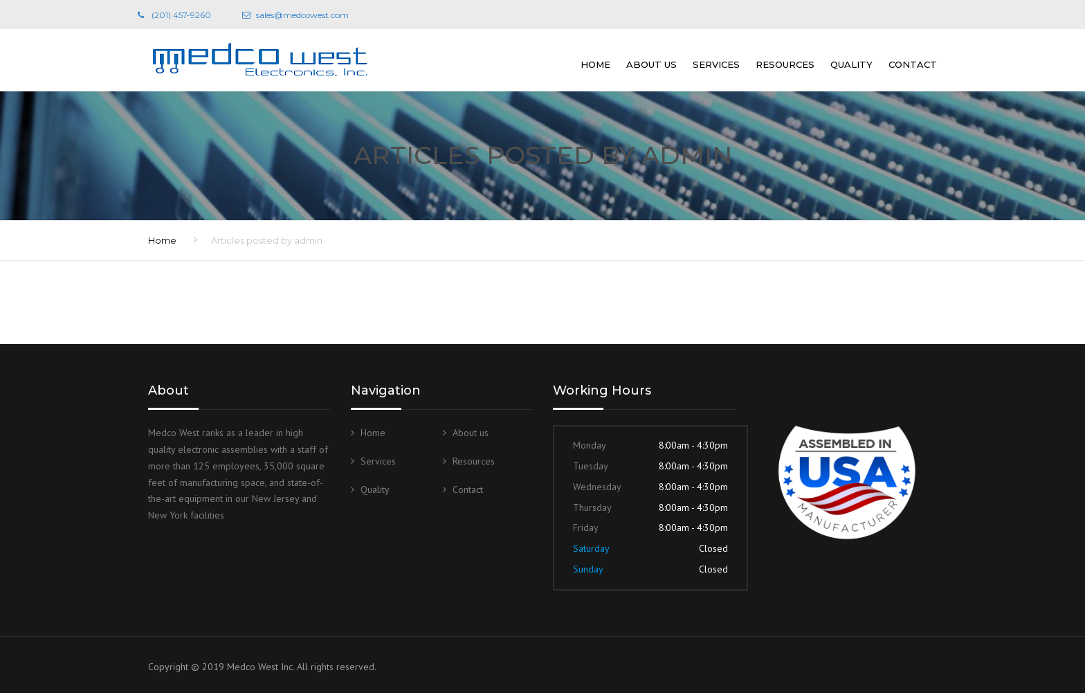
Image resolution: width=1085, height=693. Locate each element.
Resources (785, 64)
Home (595, 64)
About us (651, 64)
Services (716, 64)
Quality (851, 64)
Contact (912, 64)
